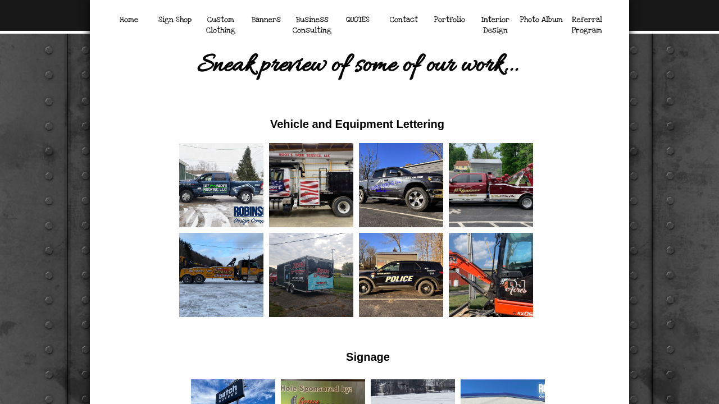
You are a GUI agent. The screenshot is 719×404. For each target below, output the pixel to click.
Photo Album (541, 20)
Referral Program (587, 25)
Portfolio (449, 20)
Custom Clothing (220, 25)
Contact (404, 20)
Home (129, 20)
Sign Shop (175, 20)
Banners (266, 20)
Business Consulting (312, 25)
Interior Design (495, 25)
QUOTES (358, 20)
